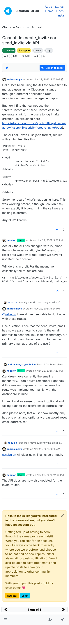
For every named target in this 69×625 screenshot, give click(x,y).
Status (59, 6)
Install (61, 15)
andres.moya (14, 79)
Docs (59, 11)
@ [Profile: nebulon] (9, 314)
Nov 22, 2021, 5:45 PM (47, 79)
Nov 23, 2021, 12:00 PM (50, 474)
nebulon (11, 240)
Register (12, 595)
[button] (5, 620)
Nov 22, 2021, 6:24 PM (47, 308)
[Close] (62, 516)
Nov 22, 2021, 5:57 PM (50, 240)
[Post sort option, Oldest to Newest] (7, 68)
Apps (48, 6)
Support (24, 50)
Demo (49, 11)
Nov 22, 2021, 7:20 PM (50, 370)
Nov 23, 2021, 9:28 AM (47, 448)
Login (25, 595)
